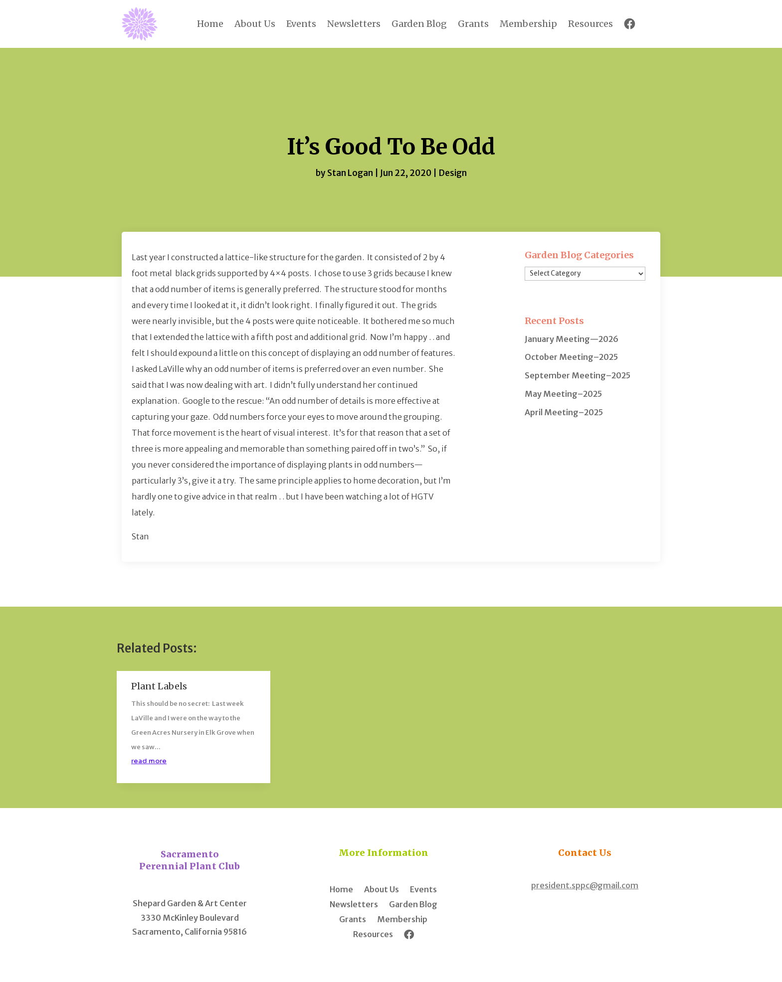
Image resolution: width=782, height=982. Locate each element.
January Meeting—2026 (571, 339)
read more (149, 761)
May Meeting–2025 (563, 394)
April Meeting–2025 (564, 412)
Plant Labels (159, 686)
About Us (254, 23)
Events (301, 23)
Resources (590, 23)
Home (210, 23)
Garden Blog (419, 23)
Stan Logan (350, 172)
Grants (473, 23)
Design (452, 172)
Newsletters (354, 23)
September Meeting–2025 (577, 375)
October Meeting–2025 (571, 357)
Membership (528, 23)
